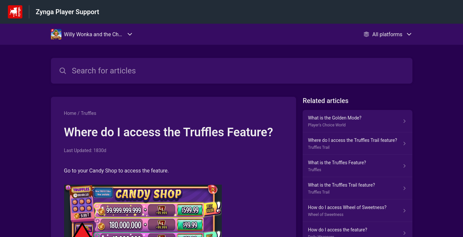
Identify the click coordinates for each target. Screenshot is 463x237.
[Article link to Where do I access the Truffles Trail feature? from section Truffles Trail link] (357, 143)
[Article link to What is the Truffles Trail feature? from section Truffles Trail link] (357, 188)
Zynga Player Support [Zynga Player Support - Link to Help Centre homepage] (67, 12)
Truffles (88, 113)
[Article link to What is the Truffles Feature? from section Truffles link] (357, 166)
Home (70, 113)
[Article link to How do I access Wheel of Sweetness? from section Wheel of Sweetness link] (357, 210)
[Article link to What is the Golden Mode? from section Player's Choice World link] (357, 121)
